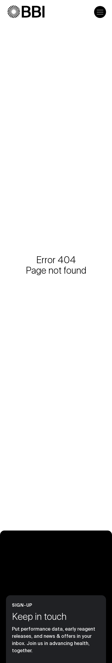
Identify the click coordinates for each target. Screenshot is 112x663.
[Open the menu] (100, 12)
